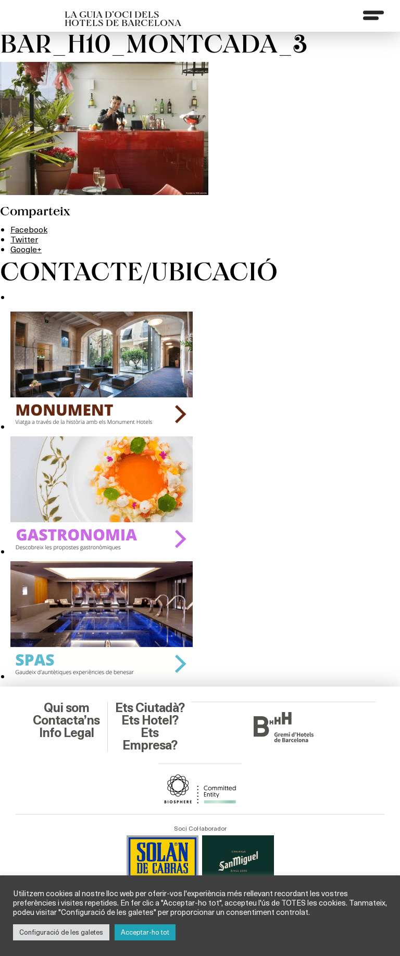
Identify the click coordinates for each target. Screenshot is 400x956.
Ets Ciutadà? (149, 708)
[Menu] (373, 15)
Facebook (28, 229)
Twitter (24, 239)
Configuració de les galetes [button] (61, 932)
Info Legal (66, 733)
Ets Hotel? (149, 720)
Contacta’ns (66, 720)
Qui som (66, 708)
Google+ (26, 248)
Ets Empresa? (149, 739)
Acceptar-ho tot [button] (145, 932)
